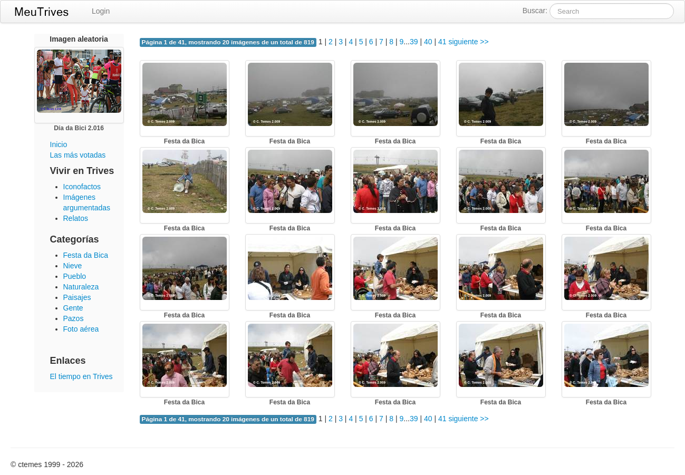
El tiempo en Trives (81, 376)
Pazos (73, 318)
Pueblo (74, 276)
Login (101, 11)
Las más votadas (78, 155)
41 (442, 41)
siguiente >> (468, 41)
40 (428, 41)
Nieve (72, 265)
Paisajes (77, 297)
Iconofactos (82, 186)
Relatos (75, 218)
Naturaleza (81, 287)
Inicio (58, 144)
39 (414, 41)
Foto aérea (81, 329)
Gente (73, 308)
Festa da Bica (86, 255)
